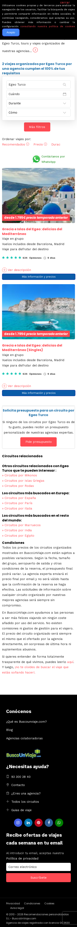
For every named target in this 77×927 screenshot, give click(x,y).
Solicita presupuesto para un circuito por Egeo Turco (38, 412)
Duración (60, 144)
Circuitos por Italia (17, 508)
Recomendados (15, 144)
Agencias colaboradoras (24, 738)
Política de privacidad (22, 858)
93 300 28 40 (21, 777)
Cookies (49, 903)
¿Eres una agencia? (26, 793)
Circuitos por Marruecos (21, 525)
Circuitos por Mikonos (19, 475)
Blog (9, 730)
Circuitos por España (19, 498)
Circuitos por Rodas (18, 486)
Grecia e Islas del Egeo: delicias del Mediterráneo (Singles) (32, 347)
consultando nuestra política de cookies (47, 26)
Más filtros (37, 127)
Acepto (11, 32)
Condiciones (32, 903)
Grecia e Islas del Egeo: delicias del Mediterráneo (32, 231)
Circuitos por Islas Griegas (23, 481)
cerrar (65, 2)
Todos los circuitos (25, 802)
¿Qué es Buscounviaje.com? (26, 721)
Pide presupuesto (38, 442)
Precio (40, 144)
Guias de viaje (21, 810)
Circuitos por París (17, 503)
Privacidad (13, 903)
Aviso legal (17, 908)
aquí (70, 662)
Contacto (18, 785)
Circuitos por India (17, 530)
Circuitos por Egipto (18, 535)
